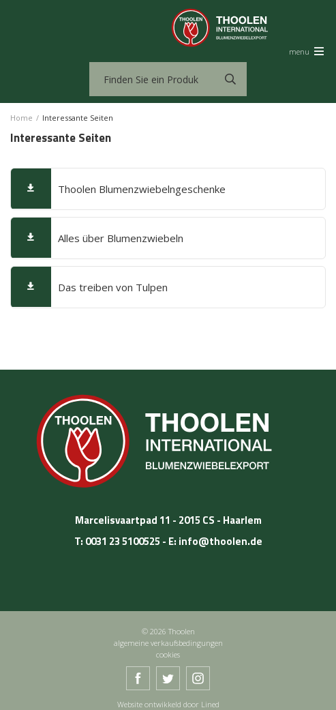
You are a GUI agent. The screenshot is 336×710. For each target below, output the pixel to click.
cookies (168, 654)
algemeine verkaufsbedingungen (168, 643)
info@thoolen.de (220, 541)
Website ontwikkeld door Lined (168, 704)
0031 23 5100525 (122, 541)
